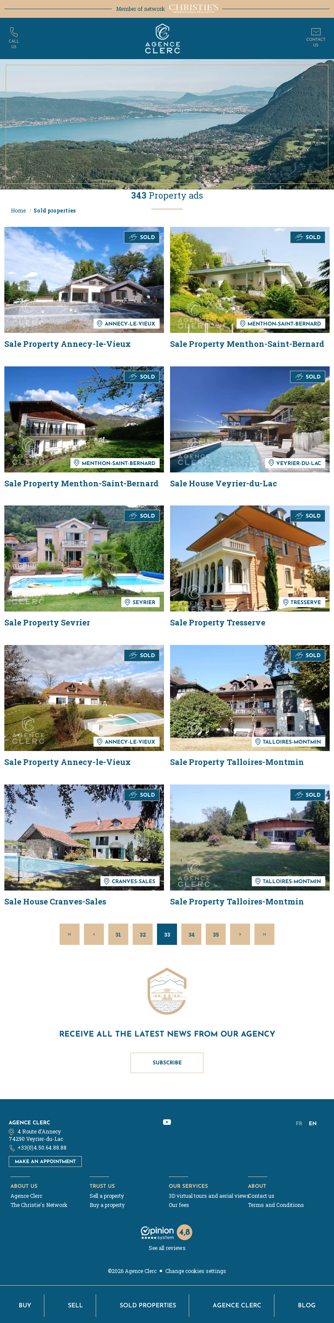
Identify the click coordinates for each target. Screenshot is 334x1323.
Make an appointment (45, 1161)
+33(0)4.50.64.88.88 (42, 1147)
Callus (14, 44)
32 (143, 934)
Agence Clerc (29, 1122)
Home (19, 210)
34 (191, 934)
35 (216, 934)
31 (118, 934)
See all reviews (167, 1247)
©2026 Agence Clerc (132, 1270)
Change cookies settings (195, 1270)
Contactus (315, 42)
